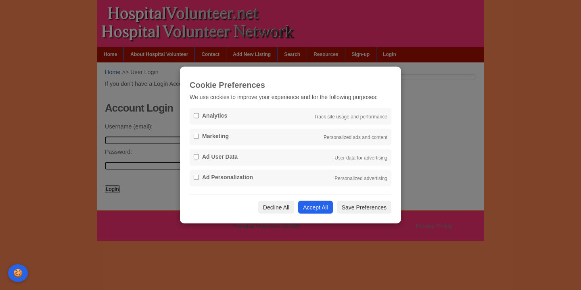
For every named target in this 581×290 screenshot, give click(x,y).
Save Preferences (364, 207)
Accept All (315, 207)
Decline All (276, 207)
